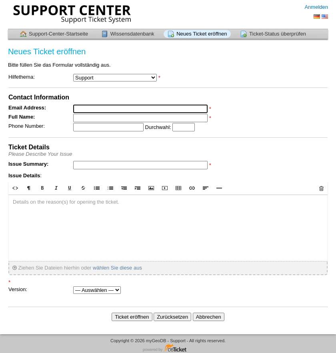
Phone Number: (26, 126)
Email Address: (27, 108)
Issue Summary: (28, 164)
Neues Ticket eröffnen (201, 34)
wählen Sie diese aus (117, 268)
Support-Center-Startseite (58, 34)
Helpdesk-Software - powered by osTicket (168, 348)
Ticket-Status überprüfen (277, 34)
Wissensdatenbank (132, 34)
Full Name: (21, 117)
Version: (17, 289)
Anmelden (316, 7)
